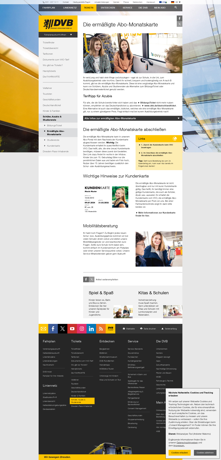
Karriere (116, 2)
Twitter (179, 24)
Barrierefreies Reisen (136, 387)
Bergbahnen (105, 349)
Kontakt (66, 2)
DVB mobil (110, 328)
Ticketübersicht (50, 48)
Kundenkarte (53, 145)
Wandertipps (105, 365)
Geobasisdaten (49, 409)
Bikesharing (132, 423)
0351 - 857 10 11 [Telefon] (52, 2)
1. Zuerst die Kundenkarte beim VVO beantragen (157, 146)
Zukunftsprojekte (163, 365)
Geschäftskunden (52, 99)
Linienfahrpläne (49, 357)
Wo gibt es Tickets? (53, 65)
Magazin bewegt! (163, 357)
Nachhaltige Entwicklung (166, 369)
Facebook (179, 18)
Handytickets (49, 71)
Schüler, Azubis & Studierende (52, 118)
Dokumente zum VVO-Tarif (56, 59)
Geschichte (161, 385)
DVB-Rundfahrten (107, 361)
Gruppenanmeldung (136, 419)
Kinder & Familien (51, 111)
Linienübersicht (49, 401)
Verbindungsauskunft (51, 349)
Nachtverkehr (48, 365)
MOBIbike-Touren (107, 369)
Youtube (72, 328)
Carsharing (132, 427)
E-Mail (43, 328)
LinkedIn (91, 328)
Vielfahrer (47, 88)
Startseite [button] (130, 328)
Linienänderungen (50, 361)
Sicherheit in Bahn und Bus (137, 375)
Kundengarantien (135, 361)
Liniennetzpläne (49, 393)
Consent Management (137, 408)
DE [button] (174, 2)
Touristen (47, 94)
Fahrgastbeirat (134, 398)
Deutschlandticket (52, 105)
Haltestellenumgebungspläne (54, 405)
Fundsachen (133, 357)
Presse (126, 2)
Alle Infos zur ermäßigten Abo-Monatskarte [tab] (110, 118)
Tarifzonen (48, 53)
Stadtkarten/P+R (50, 397)
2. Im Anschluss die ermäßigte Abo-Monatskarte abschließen (157, 154)
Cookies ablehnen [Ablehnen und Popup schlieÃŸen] (205, 452)
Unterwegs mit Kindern (109, 376)
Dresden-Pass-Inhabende (56, 151)
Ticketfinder (48, 42)
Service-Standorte (135, 349)
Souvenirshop (133, 353)
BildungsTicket (54, 125)
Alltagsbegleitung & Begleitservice (135, 392)
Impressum (179, 445)
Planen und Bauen (163, 373)
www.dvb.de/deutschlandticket (160, 105)
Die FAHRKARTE (51, 76)
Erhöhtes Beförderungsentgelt (136, 366)
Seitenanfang (171, 328)
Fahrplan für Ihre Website (53, 376)
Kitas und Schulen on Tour (110, 380)
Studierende (53, 140)
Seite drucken (150, 328)
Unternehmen (161, 349)
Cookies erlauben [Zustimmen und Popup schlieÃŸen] (179, 452)
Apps (158, 361)
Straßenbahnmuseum (108, 357)
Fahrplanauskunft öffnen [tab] (55, 34)
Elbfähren (103, 353)
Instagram (82, 328)
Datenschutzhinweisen (187, 442)
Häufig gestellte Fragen (81, 2)
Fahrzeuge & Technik (164, 381)
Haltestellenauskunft (51, 353)
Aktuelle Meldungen (101, 2)
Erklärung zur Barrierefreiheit (134, 403)
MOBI (158, 377)
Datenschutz (137, 2)
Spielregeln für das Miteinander (135, 382)
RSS (101, 328)
